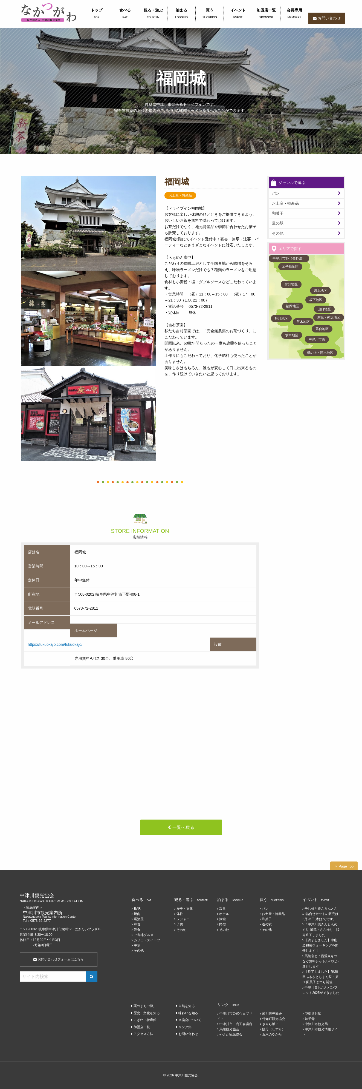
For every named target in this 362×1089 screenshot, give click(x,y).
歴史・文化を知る (147, 1013)
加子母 (310, 1019)
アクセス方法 (143, 1034)
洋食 (137, 930)
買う (210, 14)
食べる (125, 14)
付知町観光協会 (273, 1019)
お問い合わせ (329, 18)
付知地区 (291, 284)
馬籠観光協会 (229, 1029)
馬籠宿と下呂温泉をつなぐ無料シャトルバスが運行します (320, 961)
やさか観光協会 (230, 1034)
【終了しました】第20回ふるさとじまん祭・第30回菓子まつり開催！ (320, 977)
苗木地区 (303, 322)
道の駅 (277, 223)
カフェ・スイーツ (147, 940)
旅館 (222, 919)
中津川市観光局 (316, 1024)
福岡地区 (292, 306)
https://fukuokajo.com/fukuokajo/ (55, 644)
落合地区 (322, 329)
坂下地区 (315, 300)
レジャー (183, 919)
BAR (137, 909)
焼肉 (137, 914)
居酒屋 (139, 919)
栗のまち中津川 (145, 1006)
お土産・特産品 (285, 203)
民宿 (222, 924)
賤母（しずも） (273, 1029)
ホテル (224, 914)
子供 (179, 924)
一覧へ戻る (183, 827)
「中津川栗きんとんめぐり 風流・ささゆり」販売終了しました (320, 929)
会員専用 (294, 14)
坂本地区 (291, 335)
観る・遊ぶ (153, 14)
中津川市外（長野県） (289, 258)
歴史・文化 (184, 909)
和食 (137, 924)
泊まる (181, 14)
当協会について (189, 1020)
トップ (97, 14)
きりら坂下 (270, 1024)
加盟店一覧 (266, 14)
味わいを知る (188, 1013)
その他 (277, 233)
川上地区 (320, 290)
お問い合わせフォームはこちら (58, 959)
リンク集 (185, 1027)
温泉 (222, 909)
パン (265, 909)
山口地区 (324, 309)
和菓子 (277, 213)
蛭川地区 (281, 318)
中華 (137, 945)
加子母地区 (290, 267)
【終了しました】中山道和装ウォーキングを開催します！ (320, 945)
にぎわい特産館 (145, 1020)
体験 (179, 914)
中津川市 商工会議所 (235, 1024)
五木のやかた (272, 1034)
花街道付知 (313, 1014)
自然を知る (186, 1006)
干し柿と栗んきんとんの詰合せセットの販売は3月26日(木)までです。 (320, 914)
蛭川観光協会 (272, 1014)
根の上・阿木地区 (320, 353)
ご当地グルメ (144, 935)
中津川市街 (317, 339)
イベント (238, 14)
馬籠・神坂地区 (328, 317)
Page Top (346, 866)
